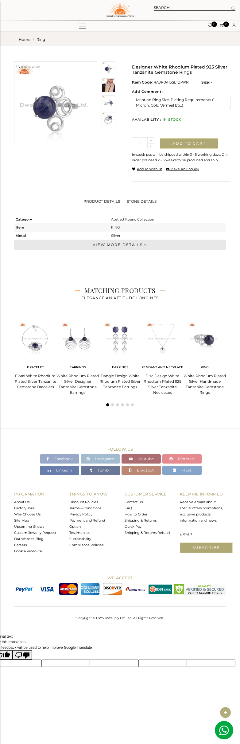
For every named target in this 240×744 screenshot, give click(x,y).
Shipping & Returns (141, 520)
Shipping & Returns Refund (147, 533)
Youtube (141, 458)
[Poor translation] (22, 655)
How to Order (136, 514)
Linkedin (60, 470)
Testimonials (79, 533)
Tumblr (100, 470)
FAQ (128, 508)
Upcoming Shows (29, 526)
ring (41, 39)
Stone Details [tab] (142, 201)
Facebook (60, 458)
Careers (20, 545)
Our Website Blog (29, 539)
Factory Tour (24, 508)
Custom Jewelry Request (35, 533)
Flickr (182, 470)
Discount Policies (83, 502)
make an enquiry (182, 169)
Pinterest (182, 458)
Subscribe (206, 547)
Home (24, 39)
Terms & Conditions (85, 508)
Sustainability (80, 539)
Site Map (21, 520)
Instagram (100, 458)
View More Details (120, 244)
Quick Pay (133, 526)
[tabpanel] (35, 353)
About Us (21, 502)
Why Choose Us (27, 514)
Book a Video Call (29, 551)
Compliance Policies (86, 545)
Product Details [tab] (101, 201)
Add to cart (189, 143)
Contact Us (134, 502)
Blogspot (141, 470)
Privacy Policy (80, 514)
